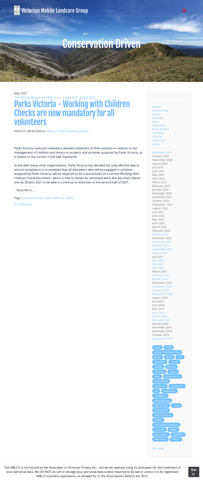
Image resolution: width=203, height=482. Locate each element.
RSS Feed (158, 448)
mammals (169, 391)
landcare (157, 118)
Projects (157, 136)
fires (157, 376)
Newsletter (159, 125)
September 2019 (162, 338)
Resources (158, 140)
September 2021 (162, 249)
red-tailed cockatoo (166, 425)
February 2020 (161, 320)
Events (156, 114)
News (50, 131)
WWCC (176, 439)
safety (69, 198)
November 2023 (162, 152)
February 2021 (161, 275)
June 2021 (72, 98)
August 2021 (160, 253)
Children (57, 198)
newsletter (161, 410)
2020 (157, 347)
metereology (162, 400)
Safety (84, 131)
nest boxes (161, 405)
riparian (159, 429)
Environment (160, 110)
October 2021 (160, 245)
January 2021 (160, 279)
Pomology (158, 133)
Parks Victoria (67, 131)
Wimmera (160, 439)
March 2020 (159, 316)
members (160, 395)
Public (158, 420)
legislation (177, 386)
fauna (173, 371)
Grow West (161, 381)
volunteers (161, 434)
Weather (178, 434)
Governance (172, 376)
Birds (157, 357)
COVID (174, 362)
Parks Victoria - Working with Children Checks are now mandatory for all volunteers (72, 113)
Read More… (25, 190)
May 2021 (158, 264)
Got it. (193, 472)
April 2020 (158, 312)
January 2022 (160, 234)
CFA (180, 357)
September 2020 (162, 294)
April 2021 (89, 98)
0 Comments (23, 204)
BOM (169, 357)
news (46, 198)
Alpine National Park (167, 352)
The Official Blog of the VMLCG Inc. (38, 98)
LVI (156, 391)
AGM (169, 347)
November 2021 (162, 242)
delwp (158, 366)
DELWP (156, 107)
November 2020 (162, 286)
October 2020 (160, 290)
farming (159, 371)
